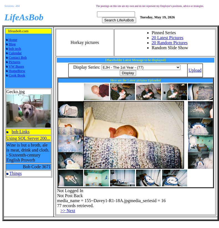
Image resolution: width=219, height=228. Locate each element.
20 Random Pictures (170, 42)
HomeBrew (17, 71)
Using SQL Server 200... (28, 138)
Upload (195, 70)
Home (13, 40)
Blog (12, 44)
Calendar (15, 53)
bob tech (15, 48)
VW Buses (16, 66)
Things (15, 173)
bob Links (20, 131)
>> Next (67, 210)
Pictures (14, 62)
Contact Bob (18, 57)
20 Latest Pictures (168, 37)
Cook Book (17, 75)
